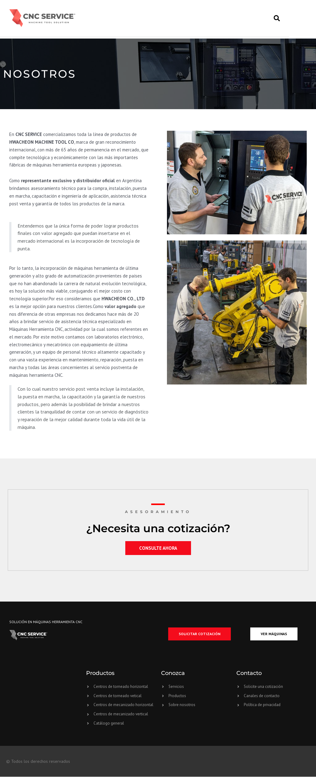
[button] (290, 19)
